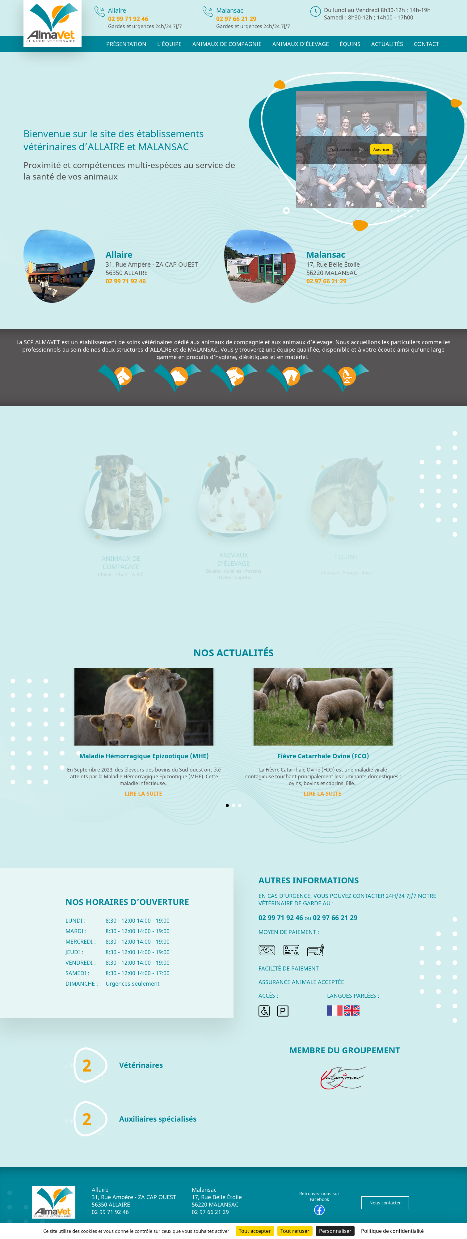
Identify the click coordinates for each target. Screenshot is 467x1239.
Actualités (390, 44)
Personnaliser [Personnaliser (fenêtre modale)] (335, 1231)
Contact (427, 44)
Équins (354, 44)
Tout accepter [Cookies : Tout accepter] (255, 1231)
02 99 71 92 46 (128, 19)
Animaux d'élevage (308, 44)
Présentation (144, 44)
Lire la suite (143, 793)
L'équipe (185, 44)
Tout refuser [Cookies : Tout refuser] (294, 1231)
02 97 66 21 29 (236, 19)
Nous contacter (385, 1203)
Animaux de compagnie (239, 44)
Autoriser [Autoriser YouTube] (381, 149)
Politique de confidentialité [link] (392, 1231)
